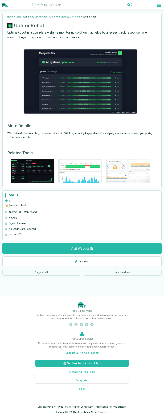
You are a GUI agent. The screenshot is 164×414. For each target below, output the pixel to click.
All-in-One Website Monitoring (65, 16)
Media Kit (51, 406)
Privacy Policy (93, 406)
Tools (18, 16)
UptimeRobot (29, 25)
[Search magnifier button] (129, 5)
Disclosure (121, 406)
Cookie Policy (108, 406)
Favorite (81, 261)
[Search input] (80, 5)
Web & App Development (35, 16)
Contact (42, 406)
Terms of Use (78, 406)
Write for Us (64, 406)
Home (10, 16)
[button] (159, 5)
